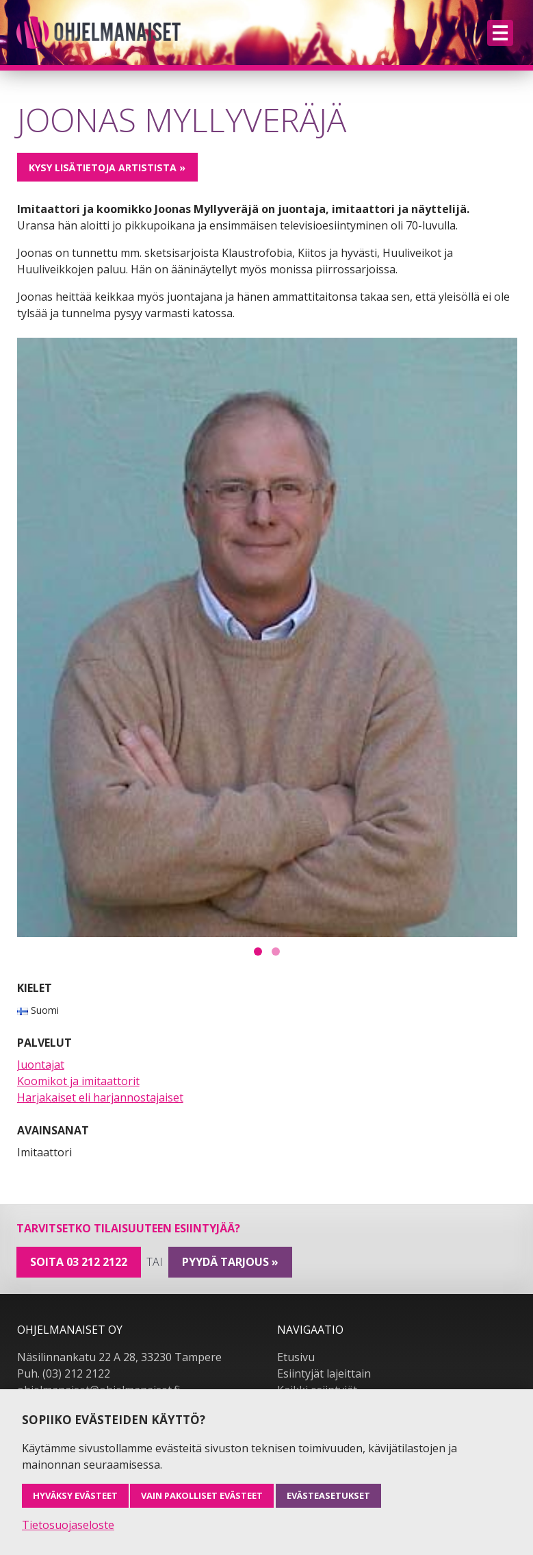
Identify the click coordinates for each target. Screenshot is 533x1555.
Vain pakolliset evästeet (202, 1495)
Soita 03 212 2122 (78, 1261)
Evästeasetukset (328, 1495)
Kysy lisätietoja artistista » (107, 167)
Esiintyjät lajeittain (324, 1373)
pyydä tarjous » (230, 1261)
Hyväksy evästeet (75, 1495)
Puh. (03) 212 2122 (63, 1373)
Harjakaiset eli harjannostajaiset (100, 1097)
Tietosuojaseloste (68, 1524)
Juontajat (40, 1064)
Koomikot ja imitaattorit (78, 1080)
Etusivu (296, 1357)
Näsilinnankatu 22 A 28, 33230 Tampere (119, 1357)
